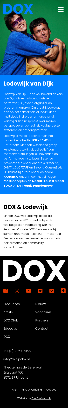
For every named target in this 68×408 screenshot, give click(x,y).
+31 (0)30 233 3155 (17, 351)
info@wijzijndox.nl (16, 359)
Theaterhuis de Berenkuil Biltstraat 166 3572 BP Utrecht (22, 372)
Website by (34, 398)
